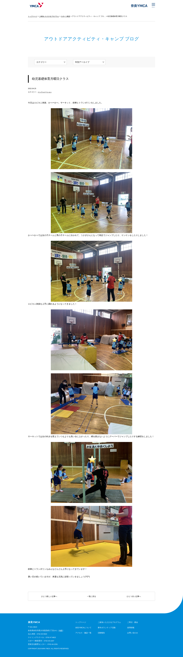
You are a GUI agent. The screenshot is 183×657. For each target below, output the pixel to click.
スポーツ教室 (68, 16)
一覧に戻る (91, 596)
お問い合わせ (132, 633)
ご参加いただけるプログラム (50, 16)
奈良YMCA (36, 5)
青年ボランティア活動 (107, 628)
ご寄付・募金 (132, 622)
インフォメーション (45, 92)
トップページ (33, 16)
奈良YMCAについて (83, 628)
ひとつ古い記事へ (134, 596)
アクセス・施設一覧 (83, 633)
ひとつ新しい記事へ (49, 596)
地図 (61, 631)
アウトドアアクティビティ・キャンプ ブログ (92, 16)
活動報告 (101, 633)
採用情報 (130, 628)
